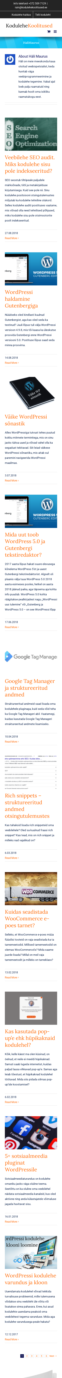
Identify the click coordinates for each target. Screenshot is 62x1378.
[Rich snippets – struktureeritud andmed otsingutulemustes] (31, 772)
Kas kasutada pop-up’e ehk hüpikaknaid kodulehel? (30, 1038)
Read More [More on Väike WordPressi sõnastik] (11, 480)
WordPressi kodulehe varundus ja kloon (30, 1279)
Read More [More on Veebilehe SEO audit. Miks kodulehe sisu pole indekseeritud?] (11, 238)
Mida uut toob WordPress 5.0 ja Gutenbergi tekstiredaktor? (25, 544)
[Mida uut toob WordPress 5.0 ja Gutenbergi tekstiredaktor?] (31, 511)
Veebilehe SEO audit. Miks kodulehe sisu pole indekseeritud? (30, 164)
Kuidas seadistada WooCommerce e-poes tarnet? (27, 918)
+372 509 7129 (37, 3)
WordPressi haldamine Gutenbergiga (21, 299)
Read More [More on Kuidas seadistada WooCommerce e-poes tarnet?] (11, 977)
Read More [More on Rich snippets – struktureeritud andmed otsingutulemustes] (11, 858)
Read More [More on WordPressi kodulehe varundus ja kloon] (11, 1339)
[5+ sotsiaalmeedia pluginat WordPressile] (31, 1132)
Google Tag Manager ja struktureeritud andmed (30, 688)
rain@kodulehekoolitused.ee (31, 7)
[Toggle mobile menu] (55, 31)
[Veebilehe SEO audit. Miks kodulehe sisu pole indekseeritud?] (31, 134)
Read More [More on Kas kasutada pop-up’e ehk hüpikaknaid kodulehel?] (11, 1102)
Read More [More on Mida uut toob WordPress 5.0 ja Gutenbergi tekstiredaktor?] (11, 627)
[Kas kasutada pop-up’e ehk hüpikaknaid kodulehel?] (31, 1008)
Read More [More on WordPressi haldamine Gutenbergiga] (11, 362)
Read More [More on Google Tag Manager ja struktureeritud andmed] (11, 741)
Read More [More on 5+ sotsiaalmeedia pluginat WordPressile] (11, 1221)
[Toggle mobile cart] (48, 31)
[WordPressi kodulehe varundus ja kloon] (31, 1252)
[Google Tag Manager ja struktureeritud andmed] (31, 657)
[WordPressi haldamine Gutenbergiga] (31, 268)
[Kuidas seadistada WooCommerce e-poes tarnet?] (31, 888)
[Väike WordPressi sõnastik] (31, 393)
